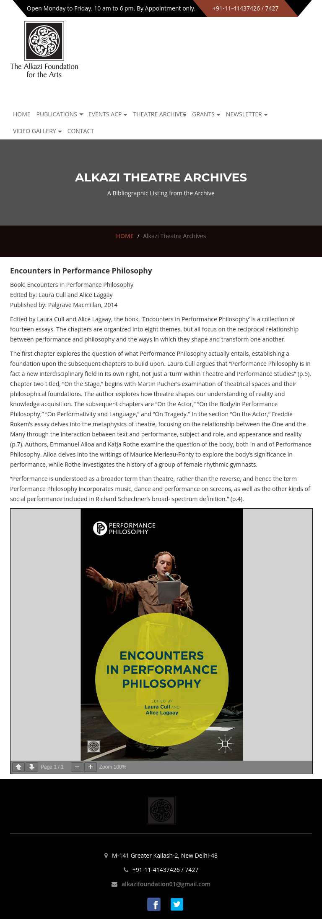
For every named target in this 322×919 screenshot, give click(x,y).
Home (22, 114)
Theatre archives (159, 114)
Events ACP (105, 114)
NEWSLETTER (244, 114)
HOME (124, 236)
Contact (81, 131)
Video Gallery (34, 131)
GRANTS (203, 114)
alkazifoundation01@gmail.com (166, 884)
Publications (56, 114)
